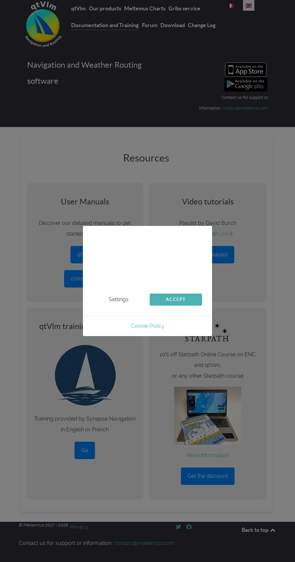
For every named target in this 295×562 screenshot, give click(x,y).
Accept (176, 299)
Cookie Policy (147, 326)
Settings (119, 299)
